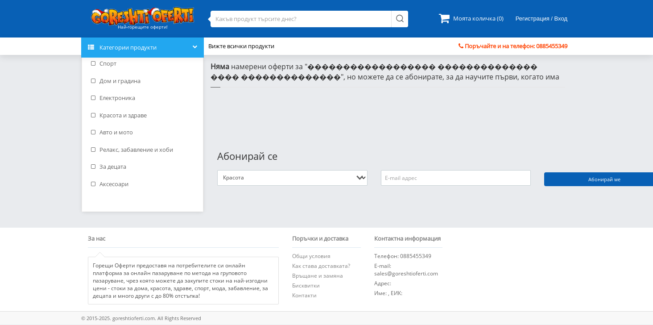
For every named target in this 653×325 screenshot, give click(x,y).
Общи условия (311, 256)
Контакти (304, 295)
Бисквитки (306, 285)
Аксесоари (109, 184)
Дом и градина (116, 81)
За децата (108, 166)
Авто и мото (112, 132)
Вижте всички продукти (241, 46)
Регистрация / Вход (541, 18)
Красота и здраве (119, 115)
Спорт (103, 63)
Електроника (113, 98)
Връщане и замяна (317, 275)
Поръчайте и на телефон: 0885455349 (513, 46)
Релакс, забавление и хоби (132, 150)
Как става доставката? (321, 266)
